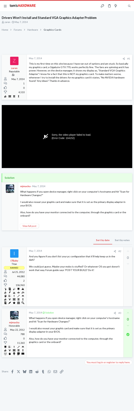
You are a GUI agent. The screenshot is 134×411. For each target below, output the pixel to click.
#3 (119, 313)
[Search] (129, 6)
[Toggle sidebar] (122, 6)
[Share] (123, 58)
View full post (29, 226)
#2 (119, 251)
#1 (128, 58)
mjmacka (25, 186)
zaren (7, 22)
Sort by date (103, 240)
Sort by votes (122, 240)
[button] (5, 6)
